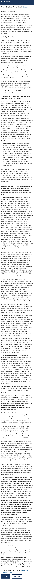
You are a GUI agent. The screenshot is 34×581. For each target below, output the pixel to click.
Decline (17, 576)
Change (25, 7)
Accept (5, 576)
